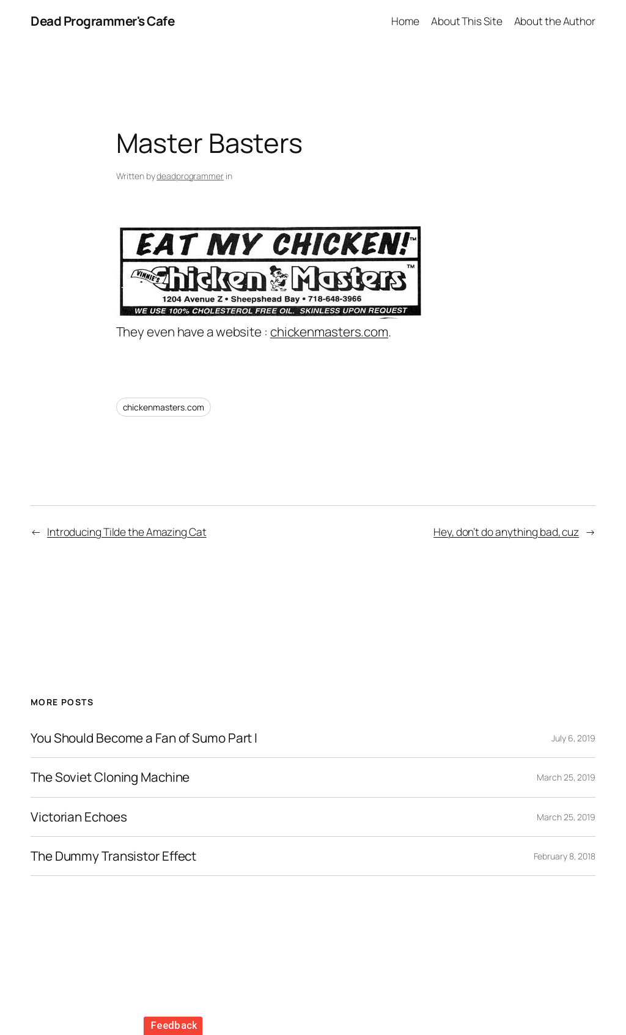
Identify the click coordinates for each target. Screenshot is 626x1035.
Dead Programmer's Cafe (102, 20)
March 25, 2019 (566, 777)
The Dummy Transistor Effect (113, 856)
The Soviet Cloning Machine (110, 777)
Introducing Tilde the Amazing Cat (127, 531)
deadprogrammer (190, 176)
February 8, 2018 (564, 856)
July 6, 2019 (573, 738)
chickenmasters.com (329, 331)
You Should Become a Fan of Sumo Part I (144, 738)
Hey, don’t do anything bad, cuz (506, 531)
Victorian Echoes (79, 817)
